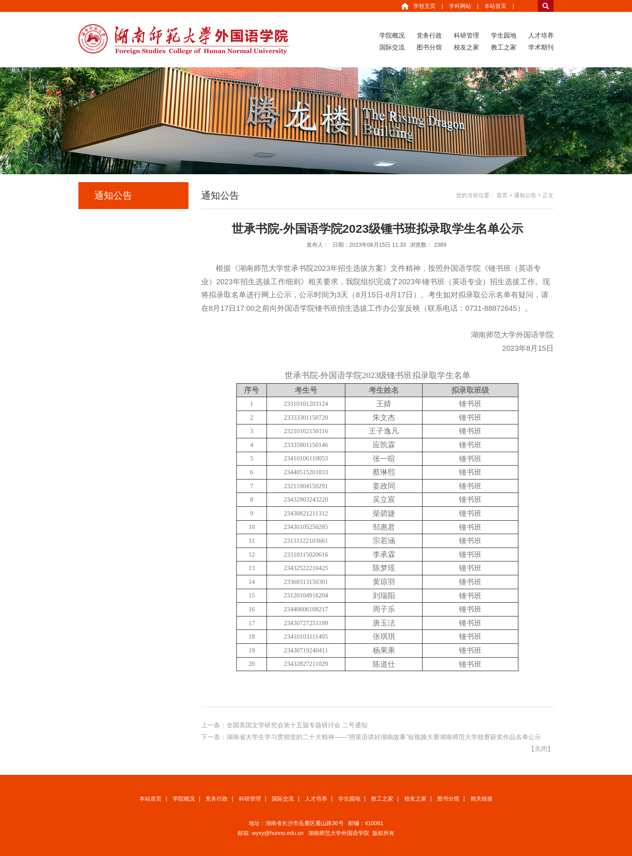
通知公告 (525, 195)
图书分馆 (429, 47)
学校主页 (424, 6)
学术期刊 (541, 47)
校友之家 (466, 47)
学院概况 (392, 35)
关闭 (541, 749)
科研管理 (466, 35)
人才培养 (541, 35)
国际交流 (392, 47)
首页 (502, 195)
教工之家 (503, 47)
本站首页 (495, 6)
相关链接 (481, 798)
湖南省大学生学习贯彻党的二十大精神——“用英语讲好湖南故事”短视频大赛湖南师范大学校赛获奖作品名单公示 (384, 737)
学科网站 (460, 6)
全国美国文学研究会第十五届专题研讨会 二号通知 (297, 725)
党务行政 (429, 35)
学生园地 (503, 35)
